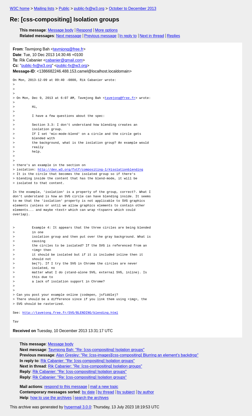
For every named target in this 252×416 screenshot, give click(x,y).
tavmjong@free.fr (68, 49)
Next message (68, 36)
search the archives (92, 398)
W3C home (19, 8)
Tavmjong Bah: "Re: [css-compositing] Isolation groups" (96, 350)
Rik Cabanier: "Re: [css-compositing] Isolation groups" (88, 361)
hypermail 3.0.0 (77, 407)
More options (106, 30)
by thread (106, 392)
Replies (173, 36)
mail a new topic (104, 387)
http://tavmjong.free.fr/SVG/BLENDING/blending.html (70, 313)
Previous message (100, 36)
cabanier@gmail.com (64, 60)
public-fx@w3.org (89, 8)
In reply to (128, 36)
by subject (126, 392)
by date (88, 392)
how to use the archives (51, 398)
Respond (84, 30)
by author (146, 392)
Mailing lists (44, 8)
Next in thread (152, 36)
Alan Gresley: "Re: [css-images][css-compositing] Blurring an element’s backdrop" (127, 355)
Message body (60, 30)
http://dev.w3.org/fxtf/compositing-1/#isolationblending (90, 170)
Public (64, 8)
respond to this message (65, 387)
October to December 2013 (132, 8)
